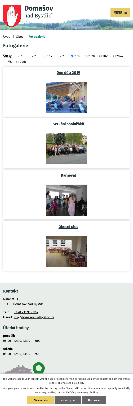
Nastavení (94, 400)
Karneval (68, 175)
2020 (91, 56)
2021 (106, 56)
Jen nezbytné (68, 400)
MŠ (10, 62)
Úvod (7, 37)
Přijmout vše (40, 400)
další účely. (78, 382)
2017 (49, 56)
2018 (63, 56)
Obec (19, 37)
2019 (77, 56)
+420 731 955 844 (26, 312)
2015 (21, 56)
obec (22, 62)
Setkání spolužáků (68, 124)
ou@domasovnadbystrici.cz (34, 317)
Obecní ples (68, 227)
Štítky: (7, 56)
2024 (119, 56)
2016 (35, 56)
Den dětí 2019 (68, 72)
